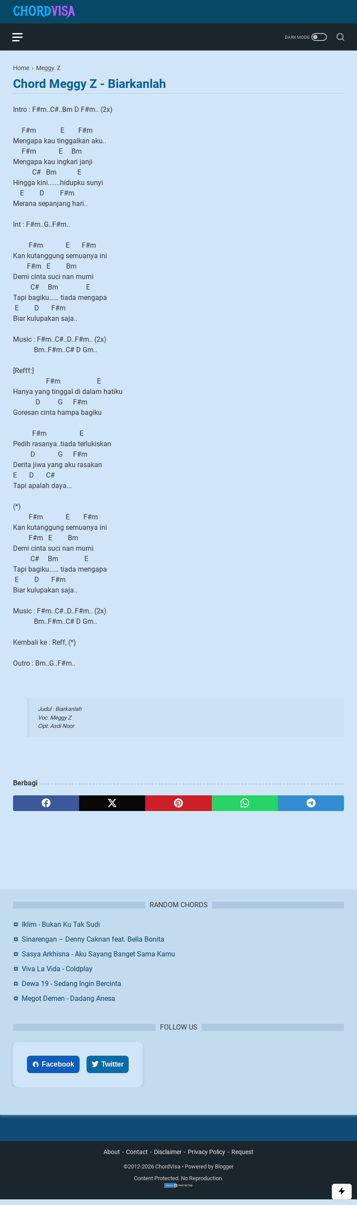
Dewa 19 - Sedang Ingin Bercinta (71, 989)
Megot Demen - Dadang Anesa (68, 1004)
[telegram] (311, 803)
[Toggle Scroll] (342, 1192)
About (111, 1158)
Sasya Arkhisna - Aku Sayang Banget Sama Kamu (98, 959)
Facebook (53, 1069)
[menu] (23, 37)
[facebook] (46, 803)
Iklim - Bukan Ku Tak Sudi (61, 930)
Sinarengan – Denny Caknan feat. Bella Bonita (93, 944)
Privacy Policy (206, 1158)
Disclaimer (168, 1158)
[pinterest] (178, 803)
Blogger (224, 1172)
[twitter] (112, 803)
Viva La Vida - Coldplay (57, 974)
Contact (137, 1158)
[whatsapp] (245, 803)
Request (242, 1158)
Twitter (107, 1069)
